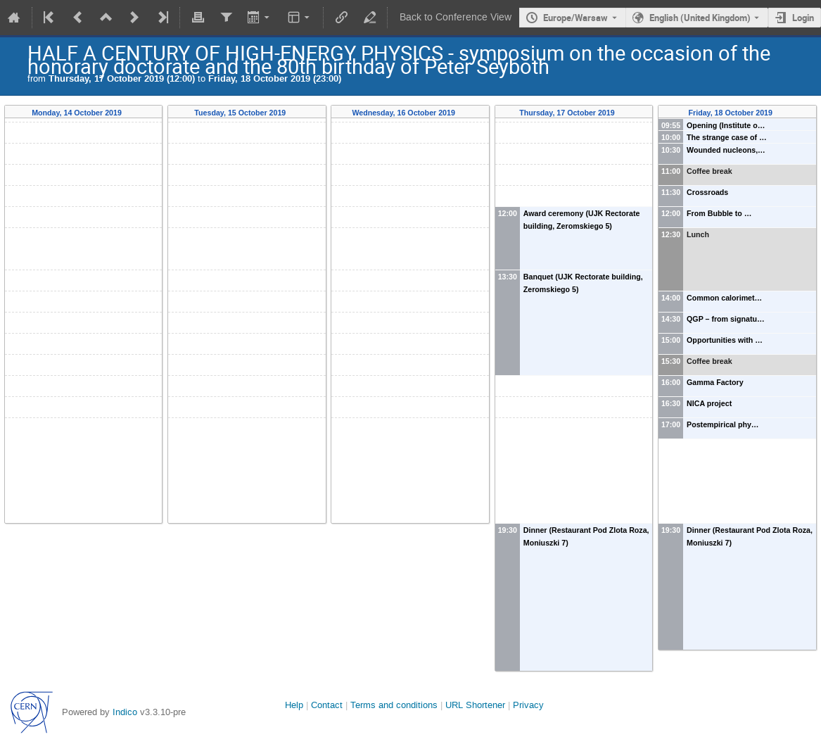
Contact (327, 705)
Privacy (528, 705)
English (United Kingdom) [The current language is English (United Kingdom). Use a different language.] (700, 17)
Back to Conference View (455, 17)
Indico (125, 712)
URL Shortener (475, 705)
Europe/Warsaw (575, 17)
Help (294, 705)
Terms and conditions (394, 705)
